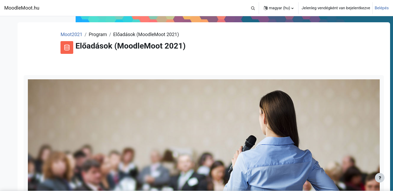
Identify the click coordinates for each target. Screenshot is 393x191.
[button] (253, 8)
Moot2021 (127, 34)
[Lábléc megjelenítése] (380, 178)
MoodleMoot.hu (21, 8)
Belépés (382, 8)
